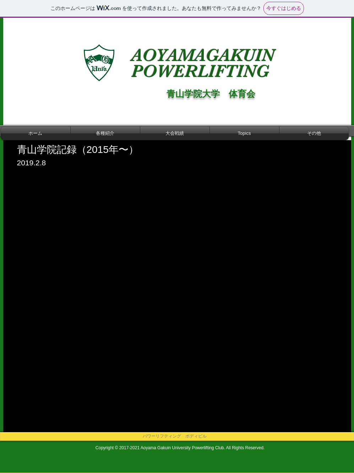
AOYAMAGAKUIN (202, 55)
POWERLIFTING (202, 71)
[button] (105, 133)
